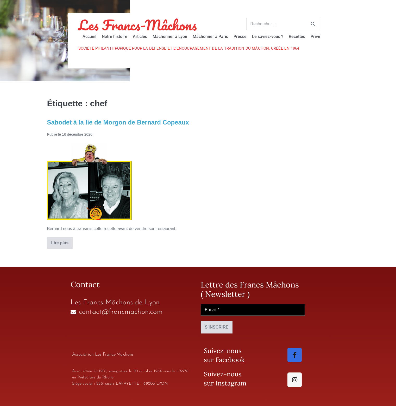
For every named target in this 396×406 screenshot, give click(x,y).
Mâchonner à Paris (210, 36)
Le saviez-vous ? (267, 36)
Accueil (89, 36)
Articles (140, 36)
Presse (240, 36)
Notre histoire (114, 36)
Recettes (297, 36)
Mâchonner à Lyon (170, 36)
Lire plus (62, 241)
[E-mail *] (253, 310)
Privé (315, 36)
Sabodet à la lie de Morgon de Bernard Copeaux (118, 122)
